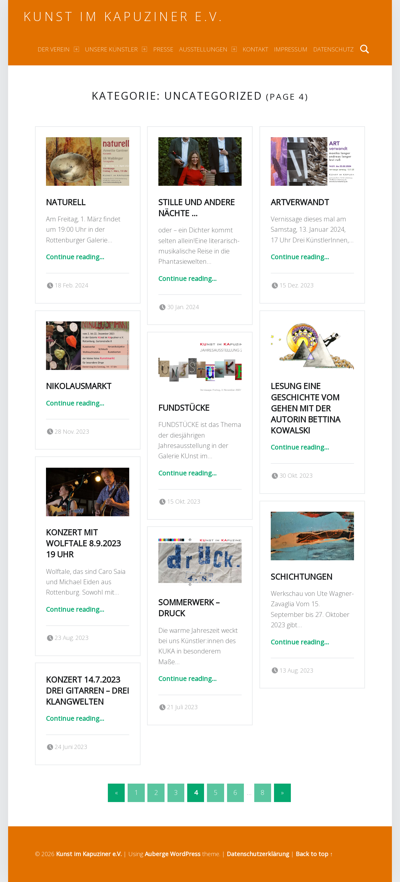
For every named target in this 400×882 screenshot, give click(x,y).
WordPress (185, 854)
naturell (66, 201)
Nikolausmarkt (78, 385)
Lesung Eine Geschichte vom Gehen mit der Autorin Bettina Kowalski (305, 408)
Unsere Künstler (116, 49)
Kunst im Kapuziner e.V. (123, 16)
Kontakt (255, 49)
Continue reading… (75, 256)
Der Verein (58, 49)
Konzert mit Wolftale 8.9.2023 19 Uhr (83, 543)
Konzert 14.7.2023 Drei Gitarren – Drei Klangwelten (87, 690)
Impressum (290, 49)
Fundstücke (184, 407)
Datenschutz (333, 49)
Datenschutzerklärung (258, 854)
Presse (163, 49)
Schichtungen (301, 576)
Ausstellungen (208, 49)
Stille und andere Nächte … (196, 207)
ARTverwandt (300, 201)
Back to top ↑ (314, 854)
